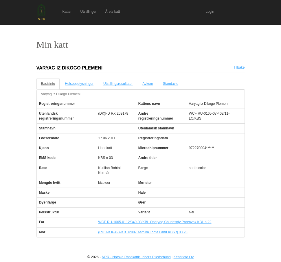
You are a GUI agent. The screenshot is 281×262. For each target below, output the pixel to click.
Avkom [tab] (147, 84)
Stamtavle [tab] (170, 84)
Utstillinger (88, 12)
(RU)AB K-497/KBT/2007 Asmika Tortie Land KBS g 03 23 (143, 232)
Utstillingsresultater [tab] (118, 84)
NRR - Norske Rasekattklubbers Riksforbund (136, 257)
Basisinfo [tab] (48, 84)
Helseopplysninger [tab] (79, 84)
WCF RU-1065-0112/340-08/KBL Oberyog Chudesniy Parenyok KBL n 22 (154, 222)
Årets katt (112, 12)
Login (210, 12)
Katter (67, 12)
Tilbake (239, 67)
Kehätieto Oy (184, 257)
